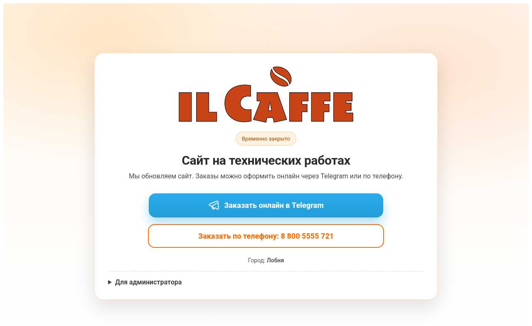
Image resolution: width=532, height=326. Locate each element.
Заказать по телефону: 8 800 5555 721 (266, 236)
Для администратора (148, 282)
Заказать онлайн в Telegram (265, 205)
